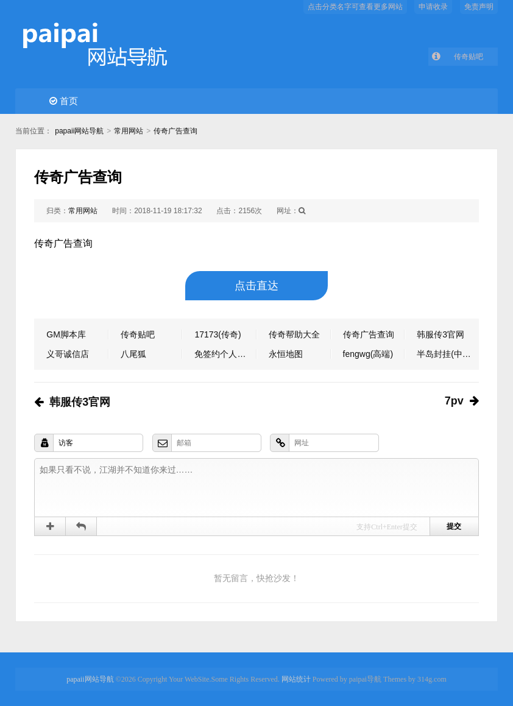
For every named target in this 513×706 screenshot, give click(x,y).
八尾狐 (133, 354)
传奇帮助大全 (294, 334)
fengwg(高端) (368, 354)
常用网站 (128, 131)
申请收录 (433, 6)
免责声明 (479, 6)
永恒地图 (286, 354)
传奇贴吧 (468, 56)
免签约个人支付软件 (225, 354)
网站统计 (296, 679)
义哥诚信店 (67, 354)
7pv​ (454, 401)
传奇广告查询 (175, 131)
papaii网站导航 (79, 131)
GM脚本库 (66, 334)
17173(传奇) (217, 334)
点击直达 (256, 286)
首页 (63, 101)
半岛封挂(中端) (445, 354)
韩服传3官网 (440, 334)
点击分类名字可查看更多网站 (355, 6)
